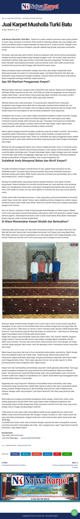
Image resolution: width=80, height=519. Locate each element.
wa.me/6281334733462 (30, 438)
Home (4, 18)
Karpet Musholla (11, 445)
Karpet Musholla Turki (14, 18)
